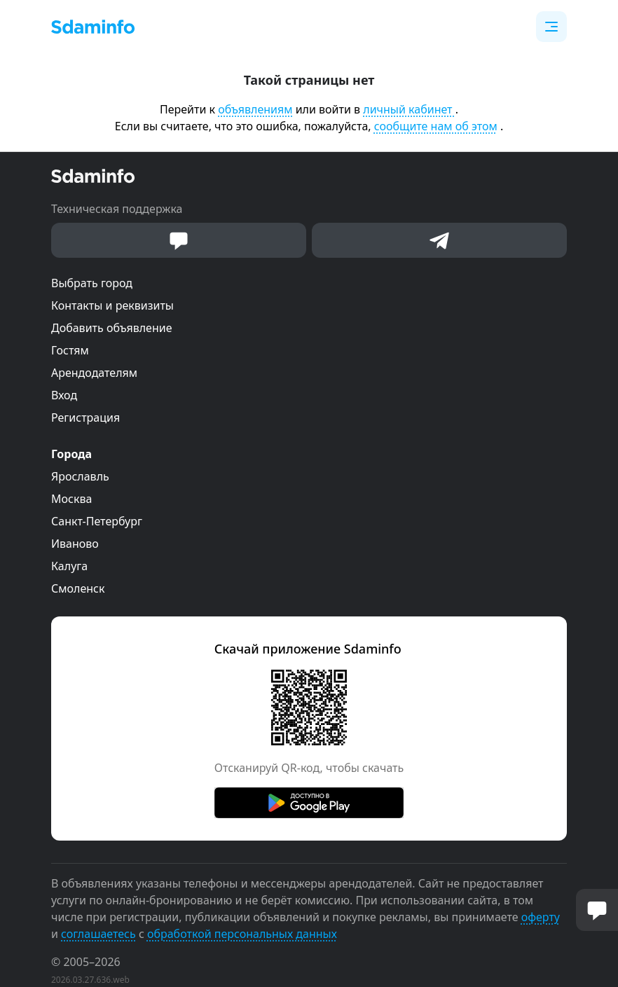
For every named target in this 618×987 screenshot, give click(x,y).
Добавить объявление (111, 328)
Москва (71, 498)
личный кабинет (409, 109)
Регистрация (85, 417)
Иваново (75, 543)
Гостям (70, 350)
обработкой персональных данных (242, 933)
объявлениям (255, 109)
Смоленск (77, 588)
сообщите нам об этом (435, 126)
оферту (540, 917)
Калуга (69, 566)
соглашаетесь (98, 933)
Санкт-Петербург (96, 521)
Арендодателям (94, 372)
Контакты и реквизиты (112, 305)
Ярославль (80, 476)
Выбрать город (91, 283)
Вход (64, 395)
